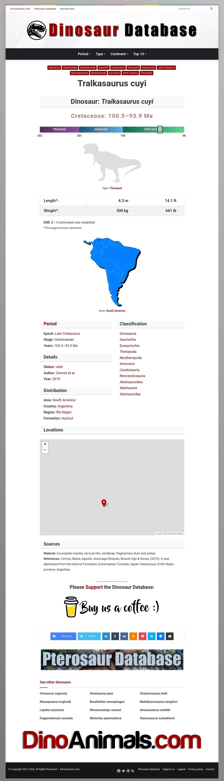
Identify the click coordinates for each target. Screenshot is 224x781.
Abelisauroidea (87, 67)
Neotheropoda (98, 73)
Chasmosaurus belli (153, 693)
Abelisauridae (70, 67)
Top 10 (138, 54)
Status (49, 367)
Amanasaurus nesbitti (155, 710)
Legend (181, 769)
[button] (104, 503)
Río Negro (63, 412)
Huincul (67, 418)
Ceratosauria (118, 67)
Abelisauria (54, 67)
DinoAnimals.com (20, 8)
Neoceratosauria (79, 73)
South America (130, 73)
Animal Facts (67, 8)
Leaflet (159, 533)
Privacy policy (195, 769)
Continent (118, 54)
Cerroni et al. (66, 373)
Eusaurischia (148, 67)
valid (59, 367)
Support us (169, 769)
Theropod (116, 188)
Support (94, 587)
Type (99, 54)
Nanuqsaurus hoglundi (55, 702)
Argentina (65, 406)
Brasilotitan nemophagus (107, 702)
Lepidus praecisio (52, 710)
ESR (47, 222)
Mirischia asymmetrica (105, 718)
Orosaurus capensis (53, 693)
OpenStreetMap (175, 533)
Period (83, 54)
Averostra (103, 67)
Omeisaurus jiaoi (101, 693)
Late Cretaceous (166, 67)
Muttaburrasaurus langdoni (158, 702)
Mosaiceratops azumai (105, 710)
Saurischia (114, 73)
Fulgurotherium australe (57, 718)
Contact (210, 769)
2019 (56, 379)
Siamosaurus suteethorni (157, 718)
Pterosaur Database (45, 8)
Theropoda (146, 73)
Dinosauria (133, 67)
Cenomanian (64, 339)
